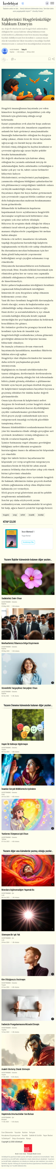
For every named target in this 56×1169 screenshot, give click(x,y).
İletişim (32, 1132)
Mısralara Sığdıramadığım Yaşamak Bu (18, 890)
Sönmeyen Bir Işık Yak (11, 934)
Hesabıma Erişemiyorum (11, 1135)
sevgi (15, 515)
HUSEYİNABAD (14, 49)
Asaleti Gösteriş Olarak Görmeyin (16, 1069)
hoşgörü (6, 515)
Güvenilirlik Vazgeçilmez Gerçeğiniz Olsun (19, 688)
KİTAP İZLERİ (9, 521)
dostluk (40, 515)
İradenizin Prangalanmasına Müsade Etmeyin (20, 1024)
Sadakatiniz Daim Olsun (12, 598)
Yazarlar (18, 1132)
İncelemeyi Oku (28, 542)
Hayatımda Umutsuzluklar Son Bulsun (18, 1114)
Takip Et (23, 49)
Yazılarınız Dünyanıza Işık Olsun (15, 834)
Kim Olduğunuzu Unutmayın (13, 979)
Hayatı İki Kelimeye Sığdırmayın (15, 744)
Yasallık (25, 1135)
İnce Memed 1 (28, 531)
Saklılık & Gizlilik (35, 1135)
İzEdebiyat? (6, 1138)
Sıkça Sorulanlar (18, 1138)
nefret (23, 515)
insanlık (31, 515)
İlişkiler (12, 52)
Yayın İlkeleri (48, 1135)
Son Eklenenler (7, 1132)
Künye (28, 1138)
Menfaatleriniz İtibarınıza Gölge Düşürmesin (20, 643)
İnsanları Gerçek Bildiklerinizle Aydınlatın (19, 789)
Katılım (25, 1132)
